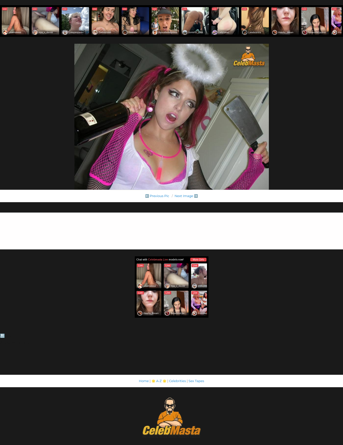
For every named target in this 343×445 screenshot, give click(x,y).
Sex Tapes (196, 381)
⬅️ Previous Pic (157, 196)
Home (144, 381)
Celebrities (177, 381)
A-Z (159, 381)
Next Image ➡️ (186, 196)
